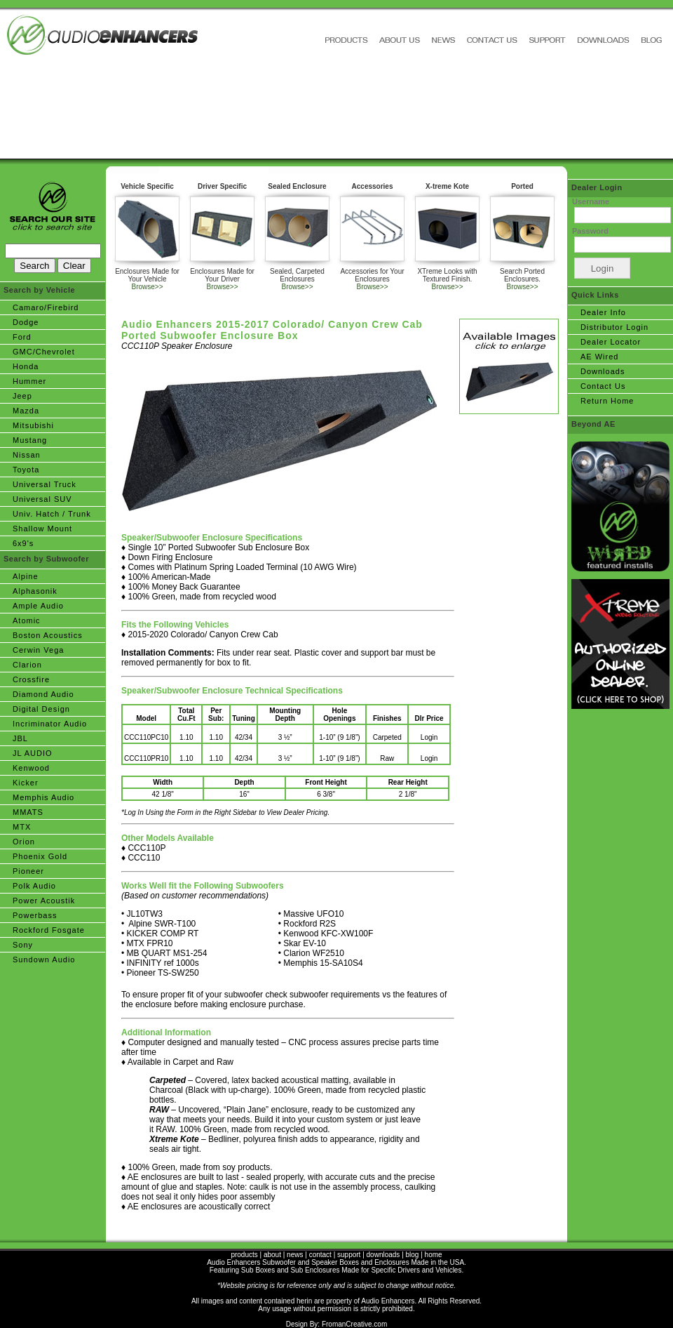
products (244, 1255)
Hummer (29, 381)
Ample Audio (38, 606)
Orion (24, 841)
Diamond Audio (43, 694)
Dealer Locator (610, 342)
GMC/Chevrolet (44, 351)
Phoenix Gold (40, 856)
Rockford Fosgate (49, 930)
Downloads (602, 371)
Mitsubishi (33, 425)
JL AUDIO (33, 753)
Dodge (26, 322)
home (433, 1255)
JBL (20, 738)
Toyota (26, 469)
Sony (23, 945)
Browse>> (147, 287)
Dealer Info (603, 312)
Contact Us (602, 386)
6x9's (23, 543)
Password (590, 231)
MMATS (28, 812)
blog (412, 1255)
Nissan (27, 455)
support (348, 1255)
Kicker (26, 782)
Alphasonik (35, 591)
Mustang (30, 440)
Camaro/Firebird (46, 307)
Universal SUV (42, 499)
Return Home (607, 401)
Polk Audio (34, 886)
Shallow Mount (42, 528)
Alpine (26, 576)
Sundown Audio (44, 959)
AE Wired (599, 356)
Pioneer (28, 871)
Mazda (26, 410)
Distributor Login (614, 327)
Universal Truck (44, 484)
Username (590, 201)
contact (320, 1255)
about (272, 1255)
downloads (383, 1255)
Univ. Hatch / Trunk (52, 514)
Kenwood (31, 768)
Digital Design (41, 709)
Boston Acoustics (48, 635)
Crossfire (31, 679)
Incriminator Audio (50, 723)
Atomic (27, 620)
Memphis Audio (43, 797)
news (295, 1255)
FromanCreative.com (354, 1324)
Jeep (22, 396)
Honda (26, 366)
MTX (22, 827)
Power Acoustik (44, 900)
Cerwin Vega (38, 650)
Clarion (27, 664)
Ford (22, 337)
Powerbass (35, 915)
